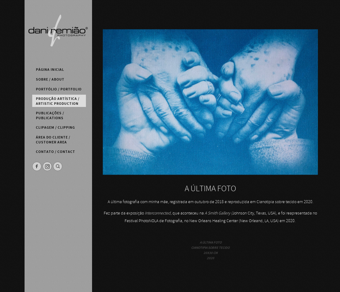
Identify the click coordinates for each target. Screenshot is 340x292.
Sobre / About (50, 79)
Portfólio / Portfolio (59, 89)
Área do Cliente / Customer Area (53, 140)
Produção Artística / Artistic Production (57, 101)
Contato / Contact (55, 151)
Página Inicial (50, 69)
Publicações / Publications (50, 115)
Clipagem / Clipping (55, 127)
